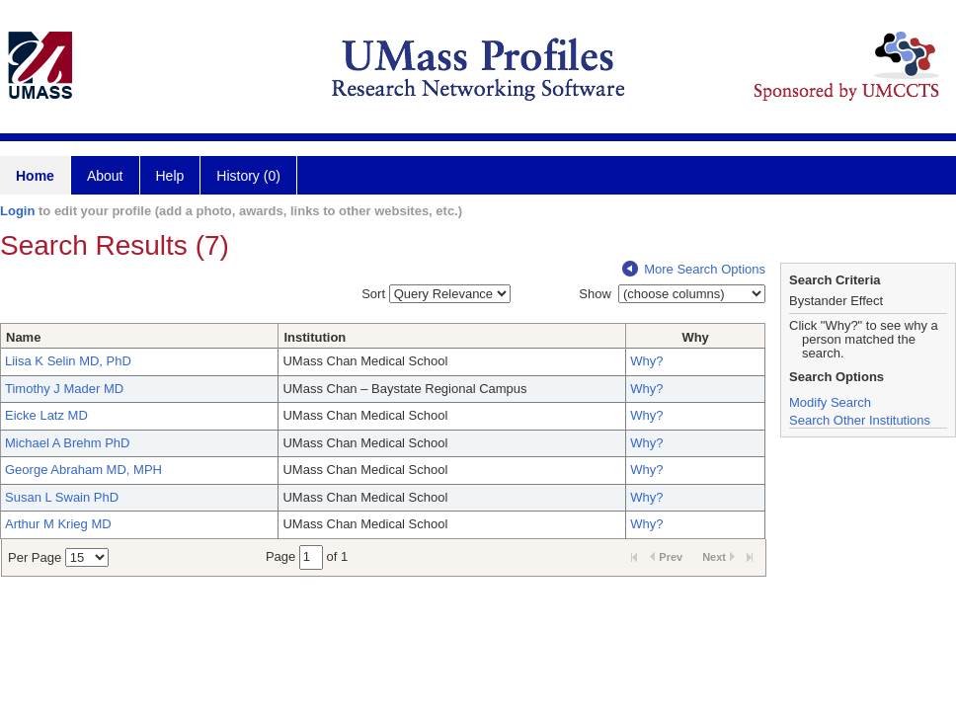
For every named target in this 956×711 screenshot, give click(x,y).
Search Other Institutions (859, 420)
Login (17, 210)
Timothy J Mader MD (64, 388)
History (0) (248, 176)
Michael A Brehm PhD (67, 442)
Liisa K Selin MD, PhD (68, 361)
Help (170, 176)
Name (23, 337)
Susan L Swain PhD (62, 497)
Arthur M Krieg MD (58, 523)
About (105, 176)
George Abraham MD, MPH (83, 469)
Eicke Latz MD (46, 415)
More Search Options (693, 269)
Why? (646, 361)
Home (35, 176)
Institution (314, 337)
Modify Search (830, 402)
